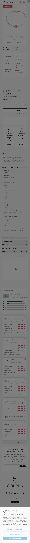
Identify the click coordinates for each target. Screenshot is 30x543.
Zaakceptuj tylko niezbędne (15, 529)
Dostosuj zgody (15, 534)
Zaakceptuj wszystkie (15, 538)
